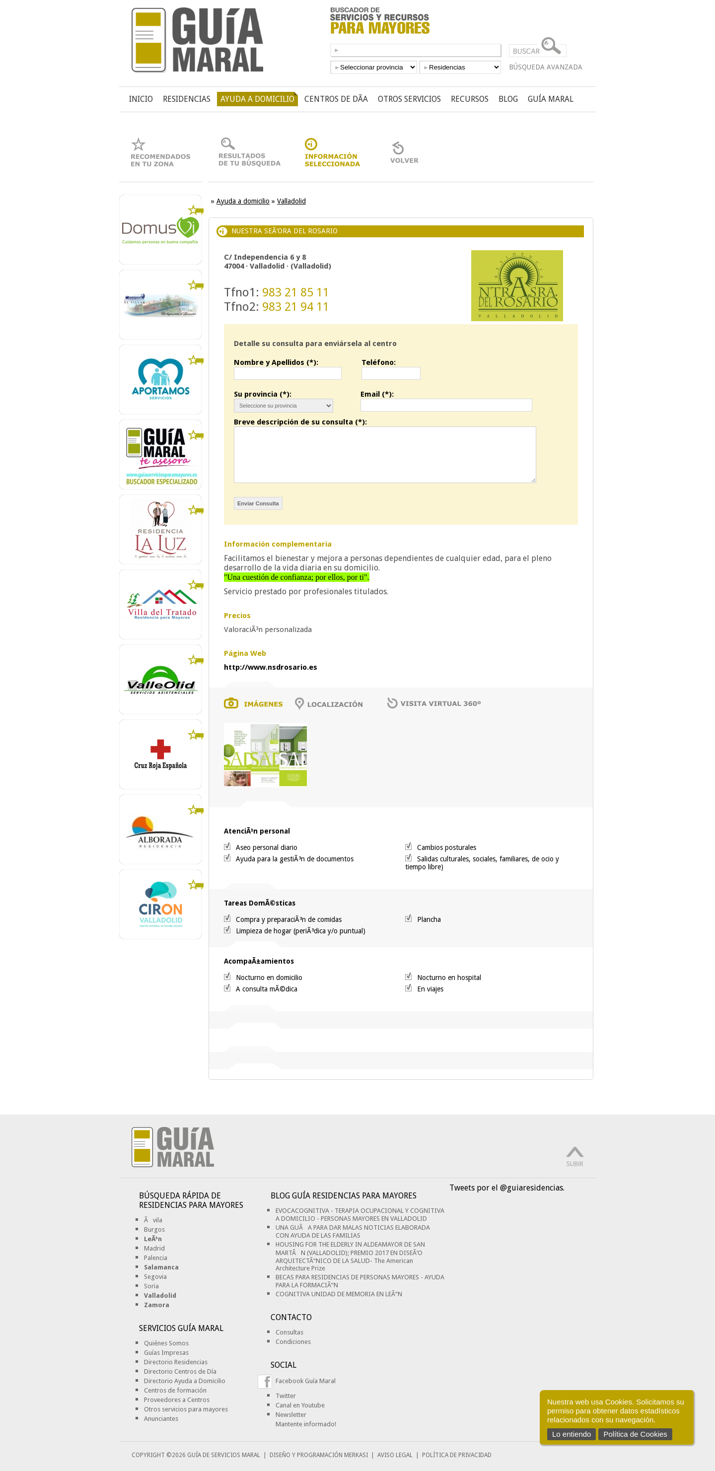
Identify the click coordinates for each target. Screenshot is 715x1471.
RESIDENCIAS (187, 99)
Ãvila (153, 1220)
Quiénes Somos (166, 1343)
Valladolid (291, 201)
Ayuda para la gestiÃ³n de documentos (295, 859)
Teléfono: (378, 362)
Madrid (154, 1248)
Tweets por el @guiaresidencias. (507, 1187)
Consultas (289, 1332)
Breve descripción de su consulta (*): (300, 422)
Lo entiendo (571, 1434)
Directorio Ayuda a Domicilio (184, 1381)
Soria (151, 1286)
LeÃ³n (153, 1239)
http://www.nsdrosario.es (270, 667)
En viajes (430, 989)
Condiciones (293, 1341)
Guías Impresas (166, 1352)
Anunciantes (161, 1418)
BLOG (508, 99)
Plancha (429, 919)
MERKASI (356, 1455)
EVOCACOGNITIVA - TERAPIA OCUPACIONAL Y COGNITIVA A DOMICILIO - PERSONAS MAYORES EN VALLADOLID (360, 1214)
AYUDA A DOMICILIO (257, 99)
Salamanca (161, 1267)
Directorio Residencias (176, 1362)
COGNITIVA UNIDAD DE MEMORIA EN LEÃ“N (339, 1294)
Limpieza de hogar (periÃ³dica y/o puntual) (300, 931)
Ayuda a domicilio (243, 201)
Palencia (155, 1257)
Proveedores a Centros (177, 1399)
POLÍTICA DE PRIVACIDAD (457, 1455)
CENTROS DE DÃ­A (336, 99)
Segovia (155, 1276)
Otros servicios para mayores (186, 1409)
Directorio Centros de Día (180, 1371)
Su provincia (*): (262, 394)
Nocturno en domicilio (269, 977)
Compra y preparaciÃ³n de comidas (289, 919)
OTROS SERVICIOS (409, 99)
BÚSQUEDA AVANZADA (545, 67)
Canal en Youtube (300, 1405)
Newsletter (291, 1414)
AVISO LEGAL (395, 1455)
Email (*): (377, 394)
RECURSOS (470, 99)
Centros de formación (175, 1390)
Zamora (156, 1305)
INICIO (141, 99)
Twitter (286, 1396)
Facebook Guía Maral (306, 1381)
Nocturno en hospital (449, 977)
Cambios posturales (446, 847)
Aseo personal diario (266, 847)
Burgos (154, 1229)
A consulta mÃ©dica (266, 989)
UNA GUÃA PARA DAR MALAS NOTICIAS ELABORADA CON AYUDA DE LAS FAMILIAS (353, 1231)
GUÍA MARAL (550, 99)
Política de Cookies (635, 1434)
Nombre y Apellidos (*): (276, 362)
